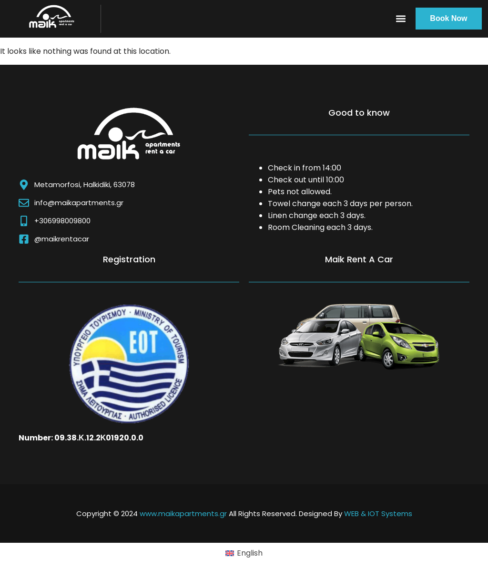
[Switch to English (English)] (244, 553)
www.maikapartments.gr (183, 513)
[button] (400, 19)
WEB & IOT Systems (378, 513)
